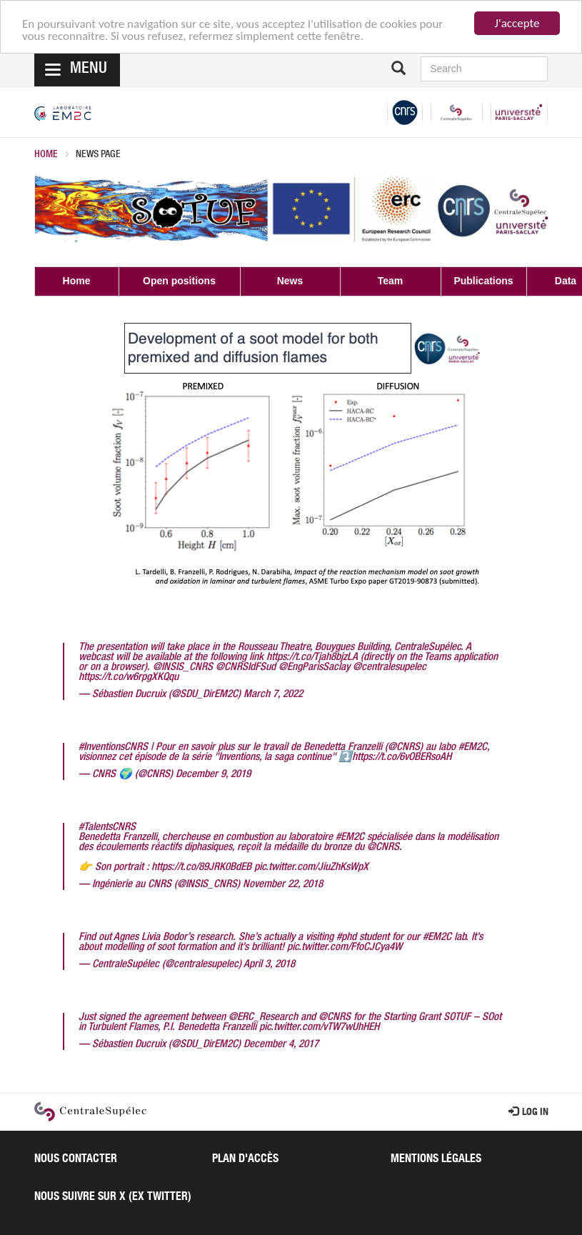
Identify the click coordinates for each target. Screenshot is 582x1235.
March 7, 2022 (273, 694)
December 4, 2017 (281, 1044)
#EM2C (472, 747)
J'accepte (517, 23)
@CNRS (404, 747)
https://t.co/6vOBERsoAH (401, 757)
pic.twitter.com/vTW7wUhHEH (319, 1027)
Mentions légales (436, 1160)
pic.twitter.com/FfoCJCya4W (344, 947)
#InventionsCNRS (113, 747)
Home (46, 155)
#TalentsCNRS (107, 827)
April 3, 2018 (269, 964)
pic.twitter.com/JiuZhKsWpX (311, 867)
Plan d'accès (245, 1160)
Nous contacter (75, 1160)
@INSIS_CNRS (183, 667)
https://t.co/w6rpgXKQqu (129, 677)
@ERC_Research (263, 1017)
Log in (528, 1113)
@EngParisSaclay (314, 667)
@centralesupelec (389, 667)
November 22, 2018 (283, 884)
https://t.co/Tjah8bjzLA (312, 657)
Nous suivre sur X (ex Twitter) (112, 1198)
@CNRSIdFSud (246, 667)
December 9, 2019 (213, 774)
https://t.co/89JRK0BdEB (201, 867)
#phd (346, 937)
